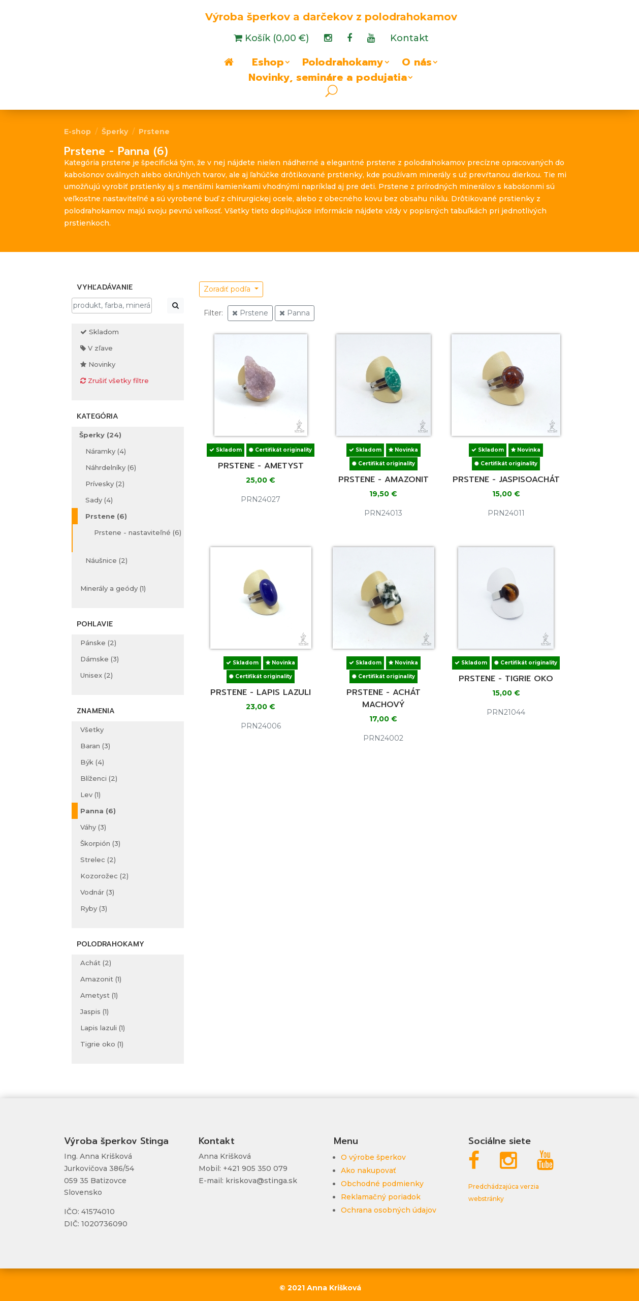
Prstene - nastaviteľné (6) (137, 532)
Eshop (268, 64)
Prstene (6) (106, 516)
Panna (294, 313)
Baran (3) (95, 746)
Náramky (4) (105, 451)
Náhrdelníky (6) (110, 467)
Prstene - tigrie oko (506, 679)
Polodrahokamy (343, 64)
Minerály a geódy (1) (113, 588)
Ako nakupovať (368, 1170)
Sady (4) (99, 500)
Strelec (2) (98, 859)
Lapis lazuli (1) (102, 1028)
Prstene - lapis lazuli (260, 692)
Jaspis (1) (94, 1011)
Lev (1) (90, 794)
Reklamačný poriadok (381, 1196)
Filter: (213, 313)
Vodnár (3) (97, 892)
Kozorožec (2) (104, 876)
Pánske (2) (98, 643)
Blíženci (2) (98, 778)
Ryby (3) (93, 908)
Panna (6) (98, 811)
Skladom (99, 332)
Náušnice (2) (106, 560)
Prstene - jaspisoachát (506, 479)
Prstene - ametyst (261, 466)
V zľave (96, 348)
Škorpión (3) (100, 843)
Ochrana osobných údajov (388, 1210)
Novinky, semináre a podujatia (327, 79)
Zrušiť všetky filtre (114, 380)
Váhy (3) (93, 827)
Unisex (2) (96, 675)
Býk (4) (92, 762)
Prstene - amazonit (383, 479)
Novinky (97, 364)
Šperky (115, 131)
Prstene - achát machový (383, 698)
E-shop (77, 131)
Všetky (92, 729)
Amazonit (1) (100, 979)
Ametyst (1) (99, 995)
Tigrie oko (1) (101, 1044)
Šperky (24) (100, 435)
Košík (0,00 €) (275, 39)
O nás (417, 64)
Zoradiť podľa (228, 289)
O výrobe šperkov (373, 1157)
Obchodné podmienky (382, 1183)
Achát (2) (95, 963)
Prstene (154, 131)
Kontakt (409, 39)
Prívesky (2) (104, 484)
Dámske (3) (99, 659)
